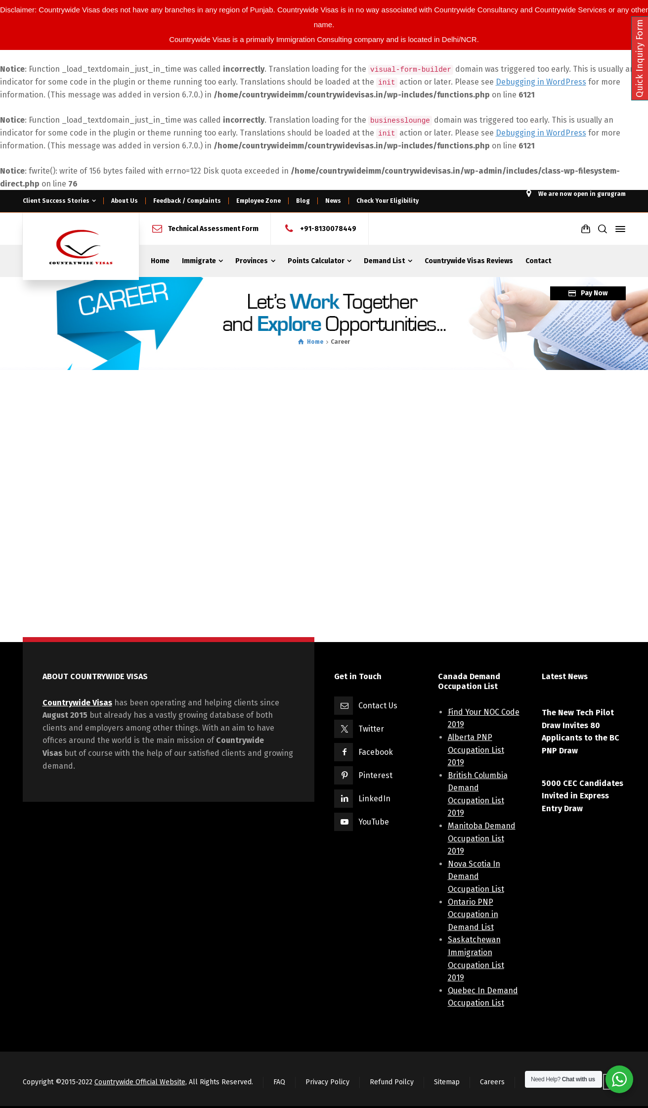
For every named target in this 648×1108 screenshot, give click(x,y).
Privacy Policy (327, 1082)
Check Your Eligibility (387, 200)
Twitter (371, 729)
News (333, 200)
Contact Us (377, 705)
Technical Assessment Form (213, 229)
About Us (124, 200)
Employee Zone (258, 200)
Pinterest (375, 775)
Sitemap (447, 1082)
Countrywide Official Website (139, 1082)
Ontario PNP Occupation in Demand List (473, 914)
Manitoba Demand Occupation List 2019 (482, 838)
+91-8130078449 (328, 229)
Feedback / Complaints (187, 200)
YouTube (373, 822)
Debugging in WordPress (541, 82)
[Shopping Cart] (585, 229)
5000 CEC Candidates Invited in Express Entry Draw (582, 796)
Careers (492, 1082)
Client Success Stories (56, 200)
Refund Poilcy (392, 1082)
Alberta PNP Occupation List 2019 (476, 750)
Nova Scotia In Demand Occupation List (476, 876)
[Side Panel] (618, 229)
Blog (303, 200)
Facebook (375, 752)
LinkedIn (374, 798)
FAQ (279, 1082)
